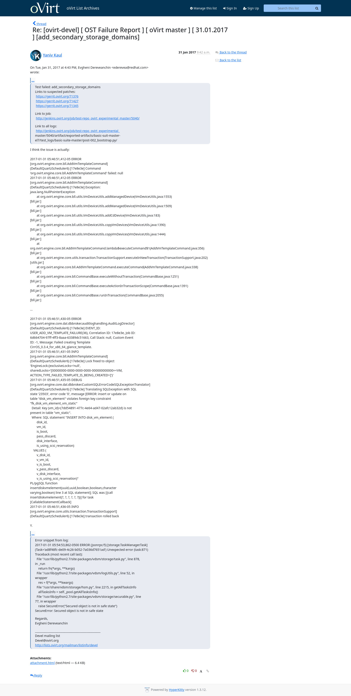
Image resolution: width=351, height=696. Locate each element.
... (33, 80)
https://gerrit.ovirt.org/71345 (57, 106)
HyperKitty (176, 689)
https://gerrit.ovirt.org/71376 (57, 96)
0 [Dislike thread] (194, 670)
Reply (36, 675)
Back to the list (228, 60)
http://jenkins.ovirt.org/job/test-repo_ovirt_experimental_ (78, 131)
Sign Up (251, 8)
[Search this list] (288, 8)
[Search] (317, 8)
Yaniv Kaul (52, 55)
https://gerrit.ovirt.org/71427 (57, 101)
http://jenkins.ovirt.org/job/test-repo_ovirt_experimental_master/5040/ (87, 118)
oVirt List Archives (64, 8)
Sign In (230, 8)
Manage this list (203, 8)
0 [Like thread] (186, 670)
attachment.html (42, 663)
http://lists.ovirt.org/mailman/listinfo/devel (66, 645)
